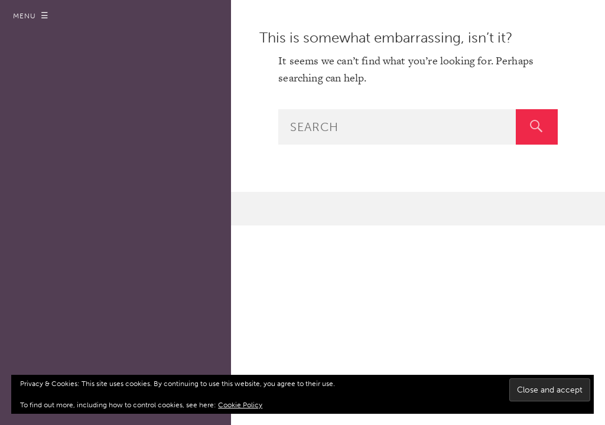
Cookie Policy (240, 405)
